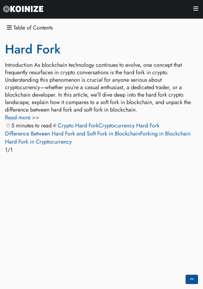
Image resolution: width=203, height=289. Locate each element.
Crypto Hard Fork (78, 126)
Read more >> (22, 117)
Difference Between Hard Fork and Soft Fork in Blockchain (72, 134)
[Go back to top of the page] (192, 279)
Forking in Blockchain (165, 134)
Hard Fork (33, 49)
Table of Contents (30, 27)
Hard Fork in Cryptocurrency (38, 142)
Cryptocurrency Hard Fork (129, 126)
